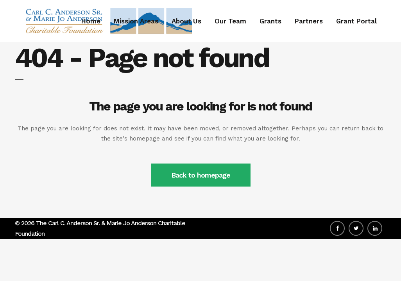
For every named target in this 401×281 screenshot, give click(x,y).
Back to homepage (200, 175)
